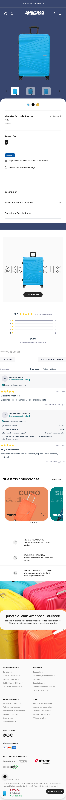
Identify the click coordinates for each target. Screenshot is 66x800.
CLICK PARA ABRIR (33, 294)
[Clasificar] (53, 369)
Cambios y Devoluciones (33, 213)
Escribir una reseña (54, 360)
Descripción (33, 191)
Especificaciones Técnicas (33, 202)
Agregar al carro (55, 791)
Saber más (56, 479)
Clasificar (34, 369)
